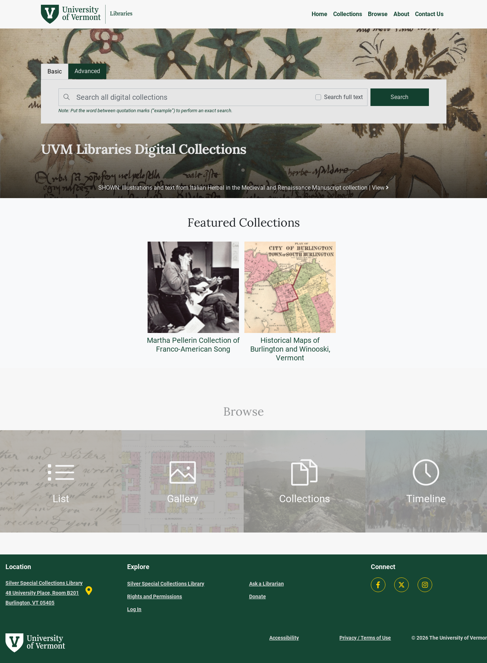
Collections (347, 14)
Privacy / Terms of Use (365, 638)
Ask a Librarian (266, 584)
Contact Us (429, 14)
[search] (399, 97)
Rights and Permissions (154, 596)
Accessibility (284, 638)
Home (319, 14)
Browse (378, 14)
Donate (257, 596)
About (401, 14)
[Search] (182, 97)
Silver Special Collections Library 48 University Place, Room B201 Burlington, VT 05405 (44, 593)
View (380, 187)
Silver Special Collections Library (165, 584)
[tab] (87, 71)
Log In (134, 609)
